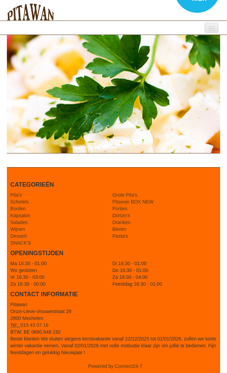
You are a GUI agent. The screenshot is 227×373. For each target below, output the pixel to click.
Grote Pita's (124, 195)
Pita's (16, 195)
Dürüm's (121, 215)
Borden (18, 208)
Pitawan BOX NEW (133, 201)
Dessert (18, 236)
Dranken (121, 222)
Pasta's (120, 236)
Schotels (19, 201)
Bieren (119, 229)
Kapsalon (20, 215)
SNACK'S (20, 243)
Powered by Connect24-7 (115, 366)
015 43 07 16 (35, 325)
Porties (119, 208)
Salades (19, 222)
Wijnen (17, 229)
